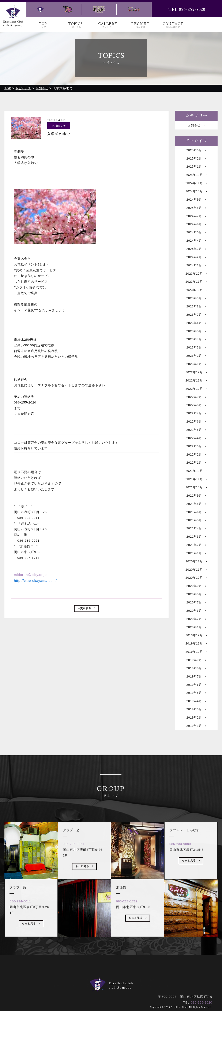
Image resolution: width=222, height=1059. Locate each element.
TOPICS (75, 25)
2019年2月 (196, 764)
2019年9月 (196, 702)
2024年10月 (196, 196)
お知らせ (196, 125)
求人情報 (130, 1024)
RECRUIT (140, 25)
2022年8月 (196, 427)
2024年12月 (196, 178)
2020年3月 (196, 649)
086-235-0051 (75, 905)
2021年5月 (196, 551)
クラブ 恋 (105, 1029)
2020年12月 (196, 596)
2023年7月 (196, 329)
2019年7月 (196, 720)
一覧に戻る (86, 609)
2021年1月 (196, 587)
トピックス (83, 1024)
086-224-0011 (22, 962)
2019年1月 (196, 773)
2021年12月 (196, 498)
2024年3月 (196, 258)
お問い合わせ (154, 1024)
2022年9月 (196, 418)
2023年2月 (196, 373)
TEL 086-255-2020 (186, 9)
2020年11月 (196, 604)
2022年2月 (196, 480)
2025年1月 (196, 169)
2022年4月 (196, 462)
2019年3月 (196, 755)
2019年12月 (196, 676)
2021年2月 (196, 578)
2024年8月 (196, 213)
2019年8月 (196, 711)
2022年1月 (196, 489)
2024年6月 (196, 231)
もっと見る (31, 986)
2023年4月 (196, 356)
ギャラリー (107, 1024)
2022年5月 (196, 453)
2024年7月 (196, 222)
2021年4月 (196, 560)
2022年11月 (196, 400)
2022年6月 (196, 444)
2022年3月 (196, 471)
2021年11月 (196, 507)
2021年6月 (196, 542)
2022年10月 (196, 409)
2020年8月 (196, 631)
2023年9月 (196, 311)
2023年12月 (196, 284)
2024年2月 (196, 267)
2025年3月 (196, 151)
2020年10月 (196, 613)
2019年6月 (196, 729)
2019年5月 (196, 738)
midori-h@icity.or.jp (30, 575)
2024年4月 (196, 249)
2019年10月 (196, 693)
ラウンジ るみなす (154, 1029)
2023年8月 (196, 320)
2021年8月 (196, 533)
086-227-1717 (128, 962)
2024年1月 (196, 276)
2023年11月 (196, 293)
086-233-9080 (182, 905)
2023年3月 (196, 364)
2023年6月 (196, 338)
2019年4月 (196, 747)
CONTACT (173, 25)
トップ (62, 1024)
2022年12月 (196, 391)
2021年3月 (196, 569)
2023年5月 (196, 347)
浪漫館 (126, 1029)
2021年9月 (196, 524)
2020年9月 (196, 622)
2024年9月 (196, 205)
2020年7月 (196, 640)
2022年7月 (196, 436)
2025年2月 (196, 160)
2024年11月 (196, 187)
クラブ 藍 (81, 1029)
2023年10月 (196, 302)
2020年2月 (196, 658)
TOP (43, 25)
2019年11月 (196, 684)
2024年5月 (196, 240)
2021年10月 (196, 516)
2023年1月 (196, 382)
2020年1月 (196, 667)
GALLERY (108, 25)
